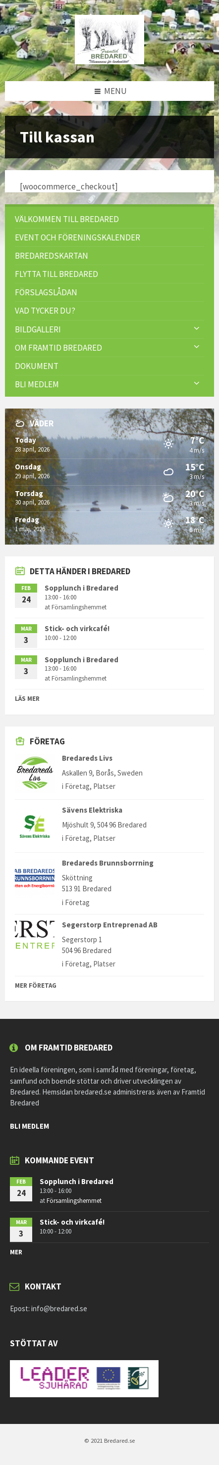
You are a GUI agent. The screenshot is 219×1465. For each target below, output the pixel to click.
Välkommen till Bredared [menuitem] (67, 219)
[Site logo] (109, 61)
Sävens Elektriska (92, 810)
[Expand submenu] (196, 328)
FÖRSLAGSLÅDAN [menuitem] (46, 292)
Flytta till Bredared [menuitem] (56, 274)
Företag (77, 786)
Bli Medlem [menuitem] (37, 384)
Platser (104, 786)
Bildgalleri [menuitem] (38, 329)
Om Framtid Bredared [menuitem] (58, 347)
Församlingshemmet (79, 607)
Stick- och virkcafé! (77, 628)
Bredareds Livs (87, 758)
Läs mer (27, 698)
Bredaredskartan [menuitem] (51, 255)
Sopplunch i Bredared (81, 588)
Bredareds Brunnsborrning (108, 863)
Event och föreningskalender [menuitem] (77, 237)
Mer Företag (35, 985)
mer (16, 1252)
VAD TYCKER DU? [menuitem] (45, 310)
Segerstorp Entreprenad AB (110, 924)
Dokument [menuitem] (36, 366)
